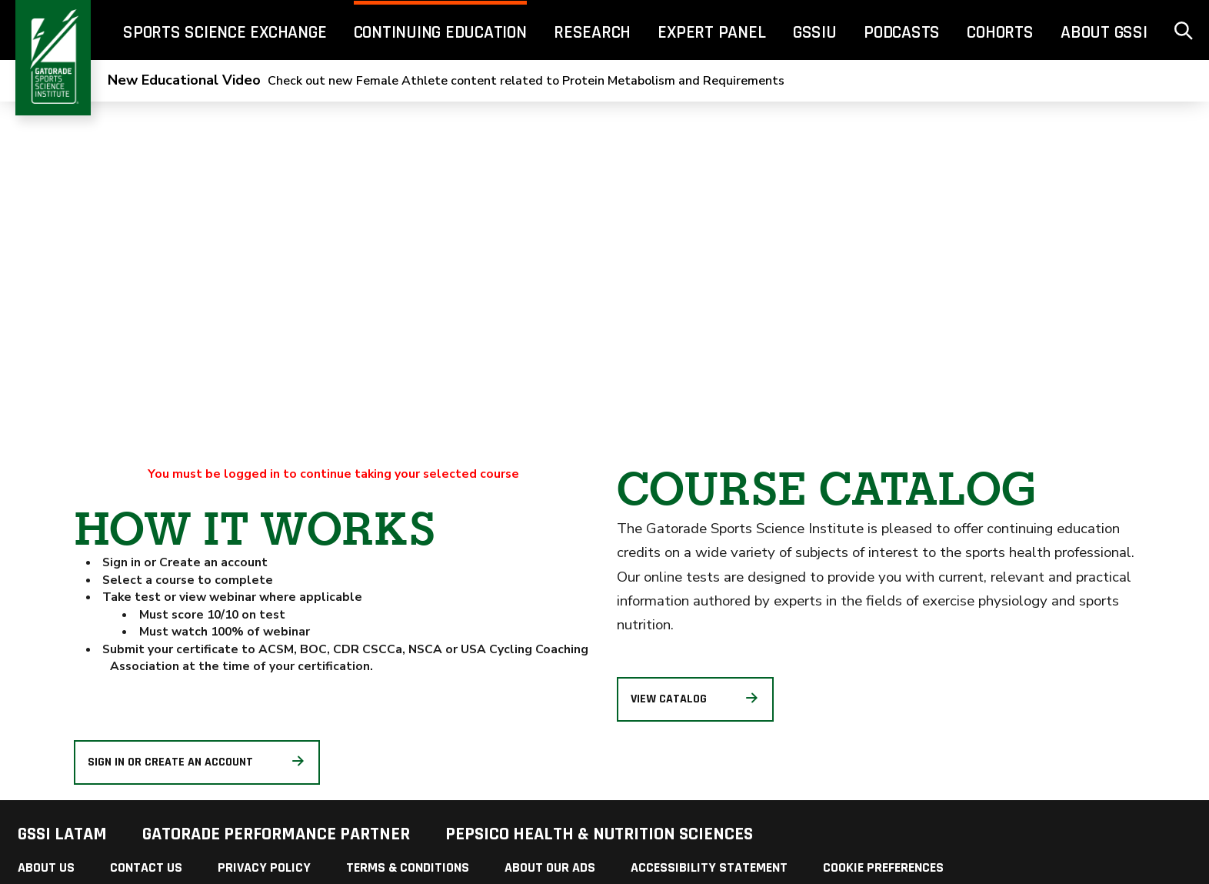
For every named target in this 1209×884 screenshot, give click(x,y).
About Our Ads (550, 867)
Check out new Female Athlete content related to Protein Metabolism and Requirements (446, 80)
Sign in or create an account (197, 762)
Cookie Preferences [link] (883, 867)
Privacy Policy (264, 867)
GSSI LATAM (62, 834)
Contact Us (146, 867)
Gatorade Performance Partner (276, 834)
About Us (46, 867)
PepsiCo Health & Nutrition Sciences (599, 834)
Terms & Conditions (407, 867)
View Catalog (696, 699)
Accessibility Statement (709, 867)
